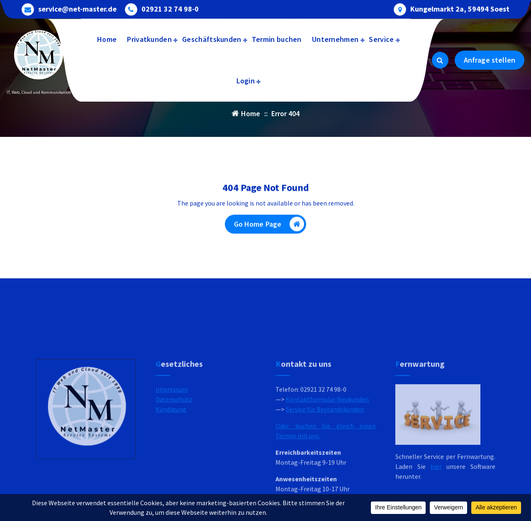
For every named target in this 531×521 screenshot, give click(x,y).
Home (107, 39)
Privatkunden (149, 39)
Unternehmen (335, 39)
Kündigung (171, 452)
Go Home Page (269, 226)
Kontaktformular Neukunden (327, 442)
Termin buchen (277, 39)
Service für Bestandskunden (325, 452)
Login (245, 80)
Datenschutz (174, 442)
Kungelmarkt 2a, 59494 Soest (459, 8)
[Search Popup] (440, 60)
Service (381, 39)
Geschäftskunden (211, 39)
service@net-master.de (77, 8)
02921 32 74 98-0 (170, 8)
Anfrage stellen (489, 60)
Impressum (172, 432)
